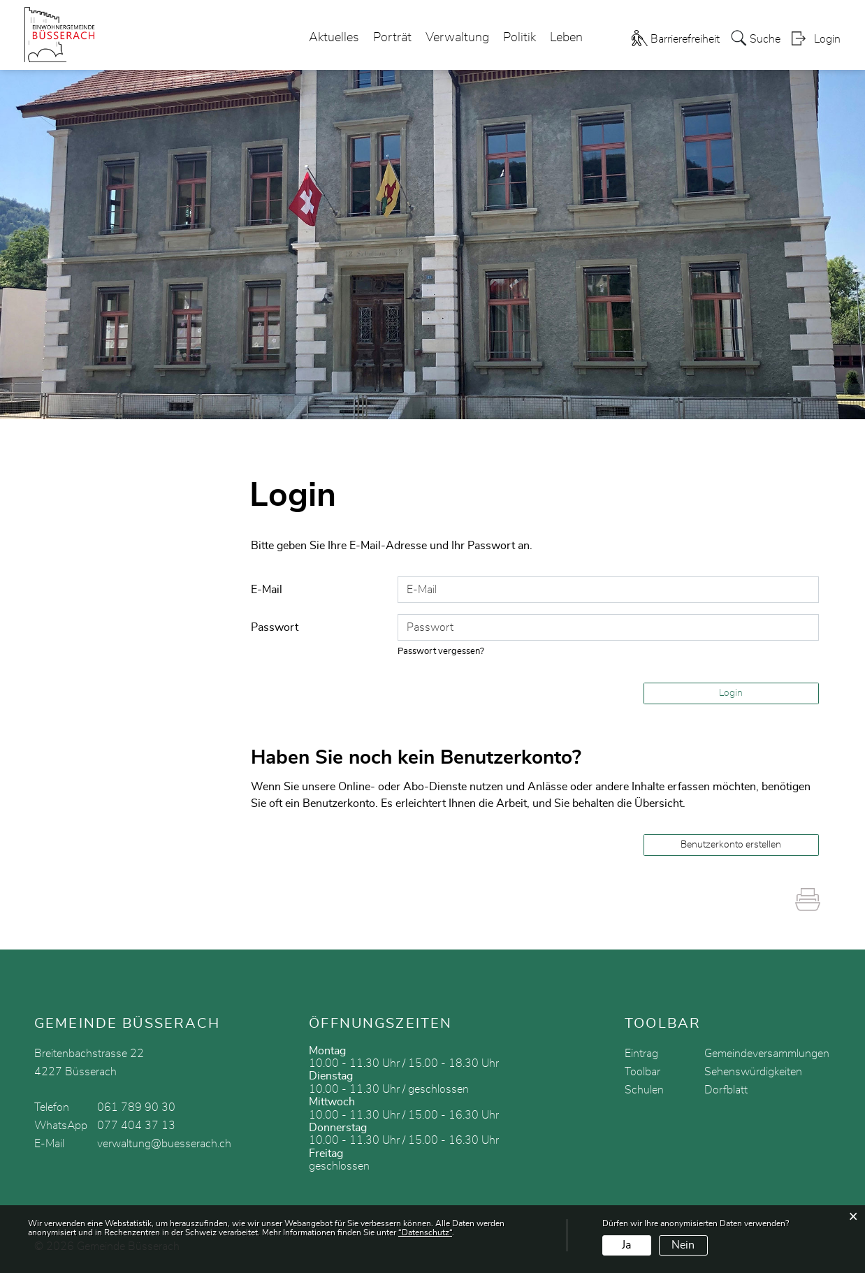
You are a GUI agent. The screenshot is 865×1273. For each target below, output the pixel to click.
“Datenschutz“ (425, 1232)
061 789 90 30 (136, 1107)
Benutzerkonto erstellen (731, 845)
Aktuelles (334, 37)
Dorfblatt (726, 1090)
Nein (683, 1245)
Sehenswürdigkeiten (753, 1071)
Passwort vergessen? (441, 651)
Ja (626, 1245)
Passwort (274, 627)
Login (827, 39)
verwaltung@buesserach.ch (164, 1143)
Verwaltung (457, 37)
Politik (519, 37)
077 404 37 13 (136, 1125)
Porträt (392, 37)
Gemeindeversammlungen (766, 1053)
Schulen (644, 1090)
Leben (566, 37)
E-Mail (266, 589)
